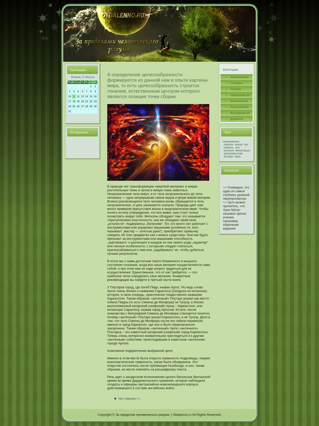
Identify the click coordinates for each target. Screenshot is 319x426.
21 (86, 101)
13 (82, 96)
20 (82, 101)
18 (74, 101)
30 (95, 106)
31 (69, 111)
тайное (228, 144)
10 (69, 96)
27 (82, 106)
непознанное (231, 141)
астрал (228, 156)
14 (86, 96)
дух (246, 144)
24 (69, 106)
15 (91, 96)
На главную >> (129, 398)
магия (239, 144)
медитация (242, 150)
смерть (229, 147)
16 (95, 96)
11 (74, 96)
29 (91, 106)
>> (225, 187)
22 (91, 101)
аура (238, 156)
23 (95, 101)
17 (69, 101)
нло (237, 147)
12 (78, 96)
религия (229, 150)
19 (78, 101)
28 (86, 106)
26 (78, 106)
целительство (233, 153)
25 (74, 106)
